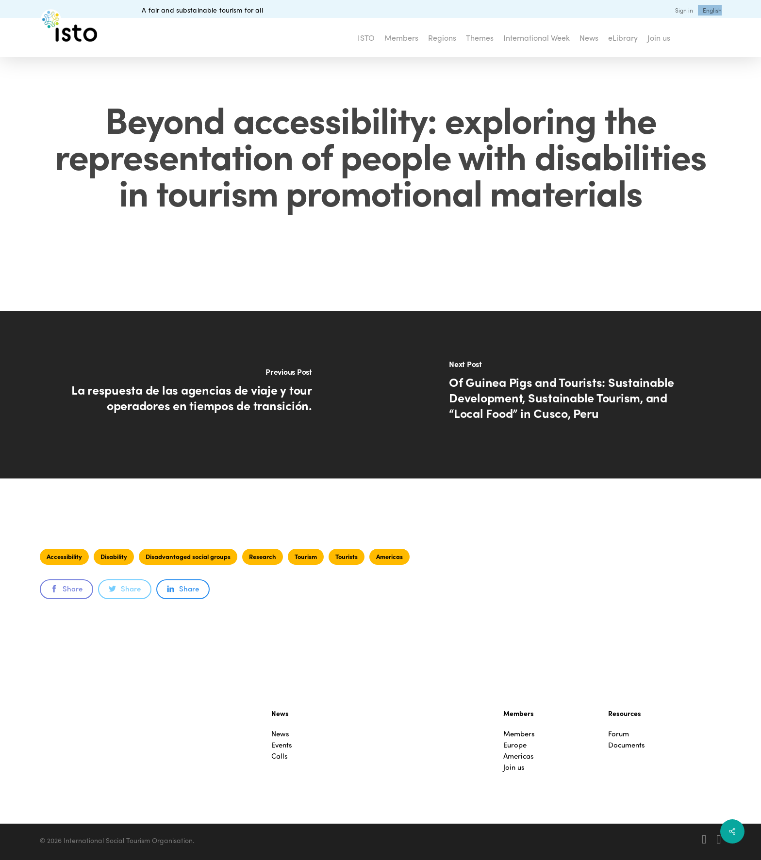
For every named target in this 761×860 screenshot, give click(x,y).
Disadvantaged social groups (188, 556)
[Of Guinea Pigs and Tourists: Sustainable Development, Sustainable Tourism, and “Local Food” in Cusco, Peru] (570, 394)
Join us (514, 767)
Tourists (346, 556)
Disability (113, 556)
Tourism (306, 556)
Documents (626, 745)
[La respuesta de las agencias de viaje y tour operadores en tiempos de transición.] (190, 394)
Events (281, 745)
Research (262, 556)
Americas (389, 556)
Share (66, 588)
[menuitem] (712, 10)
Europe (515, 745)
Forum (618, 733)
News (280, 733)
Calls (279, 756)
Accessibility (64, 556)
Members (519, 733)
